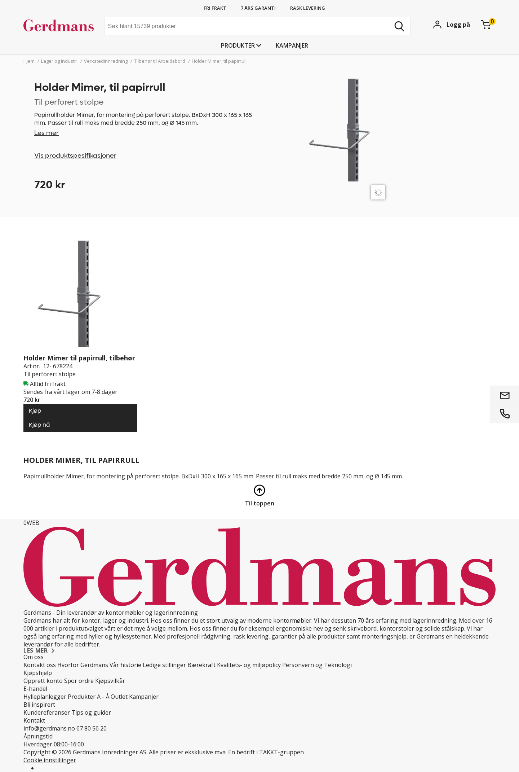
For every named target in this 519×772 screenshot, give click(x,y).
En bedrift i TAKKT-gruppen (266, 752)
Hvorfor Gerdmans (82, 665)
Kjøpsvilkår (110, 681)
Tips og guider (91, 712)
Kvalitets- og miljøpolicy (249, 665)
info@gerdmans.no (49, 728)
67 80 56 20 (91, 728)
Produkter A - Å (88, 697)
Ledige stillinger (164, 665)
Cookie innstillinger (49, 760)
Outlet (119, 697)
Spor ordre (79, 681)
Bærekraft (201, 665)
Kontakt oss (39, 665)
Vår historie (125, 665)
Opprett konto (43, 681)
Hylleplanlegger (44, 697)
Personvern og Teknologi (317, 665)
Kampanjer (292, 45)
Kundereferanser (46, 712)
